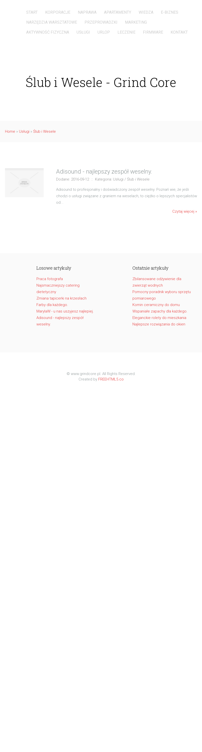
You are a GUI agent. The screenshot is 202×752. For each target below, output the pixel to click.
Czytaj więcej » (184, 211)
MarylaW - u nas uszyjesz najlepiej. (65, 311)
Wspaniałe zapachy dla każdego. (160, 311)
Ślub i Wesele (44, 131)
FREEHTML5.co (111, 379)
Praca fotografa (49, 279)
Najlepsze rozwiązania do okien (158, 324)
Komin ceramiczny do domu (156, 305)
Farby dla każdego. (52, 305)
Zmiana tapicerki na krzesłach (61, 298)
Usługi (24, 131)
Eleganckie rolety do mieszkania (159, 317)
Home (10, 131)
